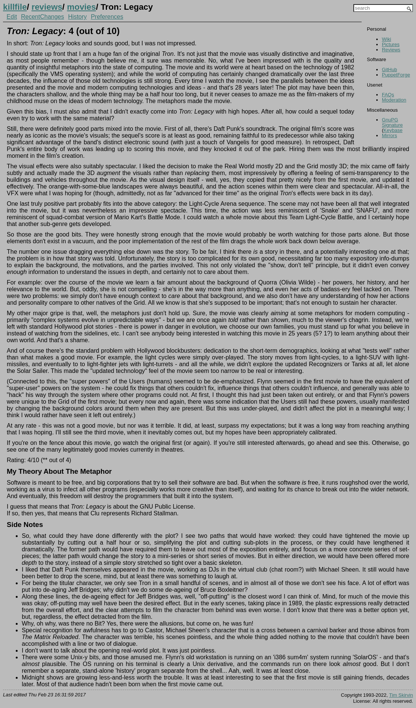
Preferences (107, 16)
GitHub (389, 69)
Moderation (394, 100)
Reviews (391, 49)
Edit (12, 16)
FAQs (388, 94)
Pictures (390, 44)
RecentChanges (42, 16)
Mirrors (389, 135)
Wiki (386, 39)
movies (81, 7)
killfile (15, 7)
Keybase (392, 130)
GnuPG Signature (392, 122)
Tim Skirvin (401, 695)
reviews (47, 7)
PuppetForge (396, 75)
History (77, 16)
